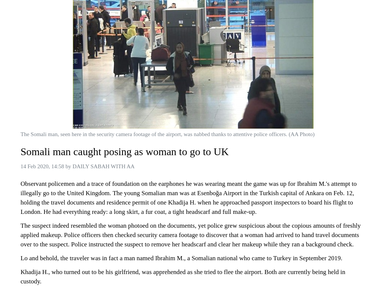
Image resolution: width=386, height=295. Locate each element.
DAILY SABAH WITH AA (103, 166)
